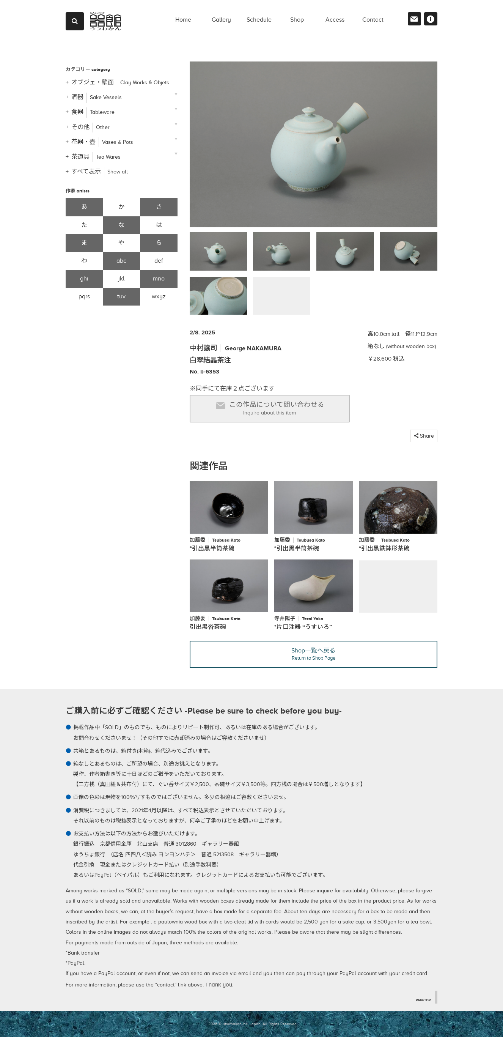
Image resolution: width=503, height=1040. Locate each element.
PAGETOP (421, 1002)
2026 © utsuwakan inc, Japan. (234, 1027)
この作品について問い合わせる (269, 408)
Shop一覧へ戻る (314, 657)
